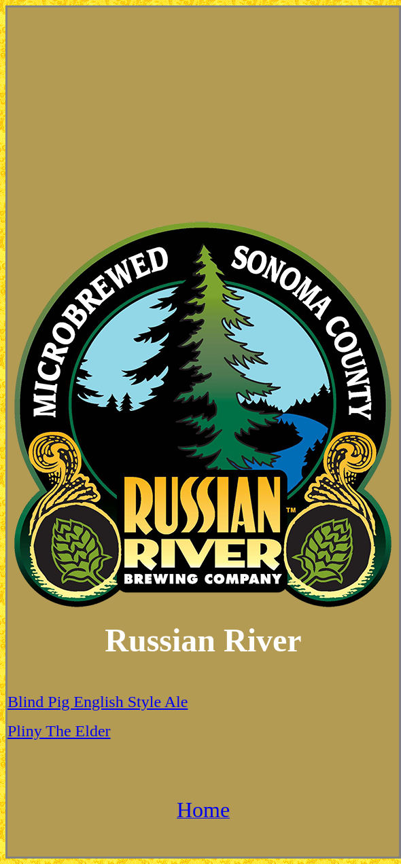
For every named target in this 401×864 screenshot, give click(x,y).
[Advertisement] (203, 113)
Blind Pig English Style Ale (97, 701)
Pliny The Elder (59, 731)
